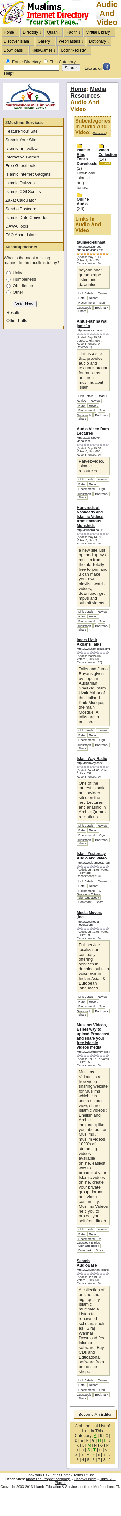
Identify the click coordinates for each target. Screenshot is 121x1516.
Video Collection (108, 152)
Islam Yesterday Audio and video (92, 855)
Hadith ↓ (73, 32)
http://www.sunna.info (90, 330)
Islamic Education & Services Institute (63, 1486)
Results (13, 312)
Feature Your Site (21, 131)
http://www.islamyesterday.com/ (97, 862)
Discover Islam (85, 1479)
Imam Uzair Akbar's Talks (89, 642)
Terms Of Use (83, 1475)
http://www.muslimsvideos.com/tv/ (98, 1051)
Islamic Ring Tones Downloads (87, 157)
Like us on (97, 68)
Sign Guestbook (91, 305)
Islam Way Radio (92, 758)
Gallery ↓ (45, 41)
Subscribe (99, 133)
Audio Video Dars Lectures (93, 431)
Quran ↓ (54, 32)
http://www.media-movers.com (88, 923)
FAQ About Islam (21, 234)
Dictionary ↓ (99, 41)
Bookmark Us (37, 1475)
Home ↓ (10, 32)
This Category (63, 62)
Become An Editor (95, 1414)
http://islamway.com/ (90, 763)
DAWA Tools (16, 226)
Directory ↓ (32, 32)
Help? (9, 73)
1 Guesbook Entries (89, 892)
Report (93, 298)
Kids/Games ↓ (44, 50)
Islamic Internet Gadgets (28, 174)
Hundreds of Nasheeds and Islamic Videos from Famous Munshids (90, 516)
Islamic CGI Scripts (23, 191)
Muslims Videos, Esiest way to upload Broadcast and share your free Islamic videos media (93, 1036)
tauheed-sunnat (91, 242)
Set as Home (60, 1475)
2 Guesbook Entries (89, 1241)
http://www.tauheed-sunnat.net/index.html (90, 248)
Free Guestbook (20, 165)
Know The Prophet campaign (48, 1479)
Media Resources (88, 92)
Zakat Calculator (20, 200)
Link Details (85, 293)
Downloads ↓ (15, 50)
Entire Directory (26, 62)
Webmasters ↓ (71, 41)
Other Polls (16, 320)
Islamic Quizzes (20, 183)
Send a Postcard (20, 208)
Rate (81, 298)
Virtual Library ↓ (99, 32)
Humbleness (24, 279)
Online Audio (83, 201)
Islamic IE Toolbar (21, 148)
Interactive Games (22, 157)
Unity (17, 272)
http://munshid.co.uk (90, 530)
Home (78, 89)
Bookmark (101, 307)
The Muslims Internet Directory (48, 13)
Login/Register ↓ (75, 50)
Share (82, 311)
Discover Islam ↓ (18, 41)
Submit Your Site (20, 139)
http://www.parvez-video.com (89, 439)
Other (18, 292)
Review (102, 293)
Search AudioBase (87, 1263)
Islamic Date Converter (26, 217)
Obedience (23, 285)
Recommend (86, 302)
